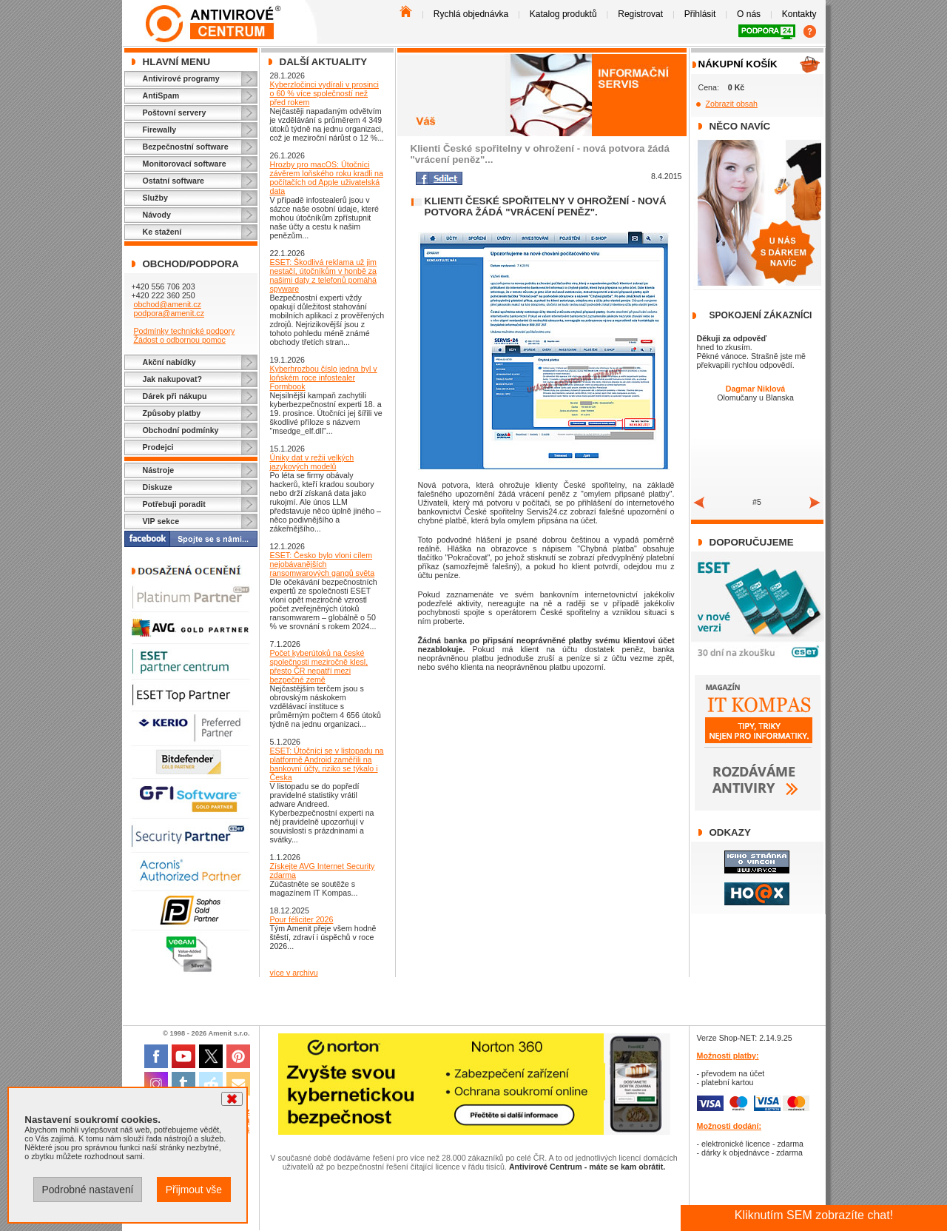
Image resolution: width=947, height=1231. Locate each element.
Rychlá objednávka (471, 14)
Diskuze (157, 487)
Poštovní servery (174, 112)
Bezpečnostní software (186, 146)
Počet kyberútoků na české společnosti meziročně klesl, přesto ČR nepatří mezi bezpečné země (319, 666)
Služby (155, 197)
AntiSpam (161, 95)
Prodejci (158, 447)
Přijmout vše (194, 1189)
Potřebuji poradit (174, 504)
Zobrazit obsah (732, 103)
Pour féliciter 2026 (302, 919)
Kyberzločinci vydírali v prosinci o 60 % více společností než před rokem (324, 93)
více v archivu (294, 972)
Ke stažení (162, 231)
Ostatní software (174, 180)
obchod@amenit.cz (166, 304)
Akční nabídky (169, 362)
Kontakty (799, 14)
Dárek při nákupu (175, 396)
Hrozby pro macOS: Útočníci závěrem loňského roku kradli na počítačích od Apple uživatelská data (326, 177)
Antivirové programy (181, 78)
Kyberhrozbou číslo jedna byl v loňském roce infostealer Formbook (323, 377)
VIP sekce (161, 521)
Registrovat (640, 14)
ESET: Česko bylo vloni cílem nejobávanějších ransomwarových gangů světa (322, 564)
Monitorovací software (184, 163)
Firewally (160, 129)
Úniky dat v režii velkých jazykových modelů (312, 462)
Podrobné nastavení (87, 1189)
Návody (157, 214)
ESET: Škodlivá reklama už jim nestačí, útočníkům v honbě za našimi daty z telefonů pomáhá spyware (323, 275)
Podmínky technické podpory (184, 330)
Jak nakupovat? (173, 379)
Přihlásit (700, 14)
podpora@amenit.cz (168, 313)
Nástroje (159, 470)
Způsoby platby (172, 413)
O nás (749, 14)
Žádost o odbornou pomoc (179, 339)
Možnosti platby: (728, 1055)
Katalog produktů (563, 14)
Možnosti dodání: (729, 1125)
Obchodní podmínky (181, 430)
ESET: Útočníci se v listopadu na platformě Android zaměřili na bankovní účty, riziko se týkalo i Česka (327, 764)
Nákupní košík (738, 64)
